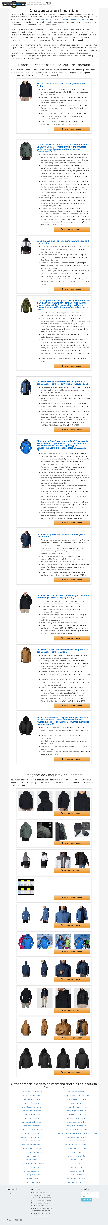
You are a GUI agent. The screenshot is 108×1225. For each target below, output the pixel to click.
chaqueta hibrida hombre (78, 19)
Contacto (10, 1193)
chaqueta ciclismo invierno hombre (53, 19)
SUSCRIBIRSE (87, 1200)
